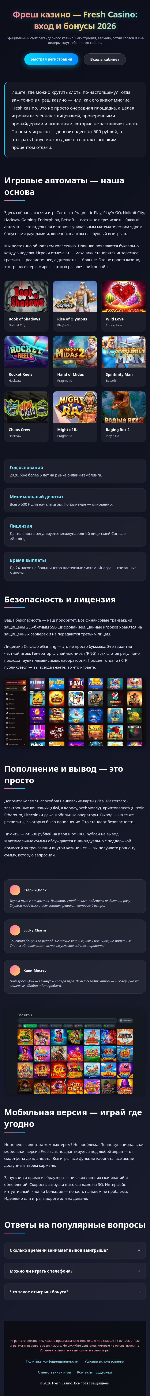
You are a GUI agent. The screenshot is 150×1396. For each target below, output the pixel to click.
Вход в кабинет (104, 59)
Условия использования (104, 1361)
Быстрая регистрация (51, 59)
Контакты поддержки (94, 1372)
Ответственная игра (54, 1372)
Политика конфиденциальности (52, 1361)
